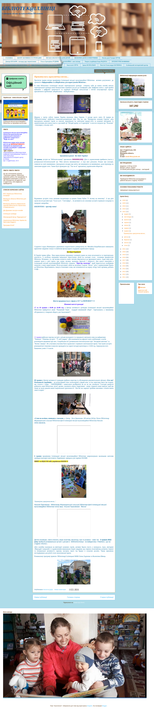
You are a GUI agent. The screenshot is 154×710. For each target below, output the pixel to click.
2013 (124, 271)
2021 (124, 249)
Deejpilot (89, 706)
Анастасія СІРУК (72, 65)
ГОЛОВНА (9, 58)
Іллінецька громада (9, 214)
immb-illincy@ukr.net (132, 156)
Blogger (104, 706)
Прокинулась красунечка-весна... (51, 76)
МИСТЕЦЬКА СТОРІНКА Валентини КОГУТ (46, 65)
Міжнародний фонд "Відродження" (14, 217)
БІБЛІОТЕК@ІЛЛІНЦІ (28, 8)
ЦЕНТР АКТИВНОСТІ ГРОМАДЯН (29, 58)
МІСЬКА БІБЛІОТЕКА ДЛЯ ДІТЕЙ (58, 58)
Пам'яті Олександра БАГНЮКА (111, 65)
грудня (126, 214)
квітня (126, 237)
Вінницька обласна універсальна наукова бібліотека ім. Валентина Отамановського (14, 205)
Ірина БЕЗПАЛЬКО (89, 65)
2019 (124, 254)
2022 (124, 211)
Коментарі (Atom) (79, 602)
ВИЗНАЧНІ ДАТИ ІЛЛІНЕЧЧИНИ (86, 58)
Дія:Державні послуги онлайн (13, 210)
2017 (124, 260)
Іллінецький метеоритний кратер (137, 65)
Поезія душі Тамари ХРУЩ (111, 58)
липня (126, 225)
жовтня (126, 220)
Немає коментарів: (60, 589)
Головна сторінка (73, 597)
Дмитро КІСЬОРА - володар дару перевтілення (20, 61)
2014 (124, 268)
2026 (124, 200)
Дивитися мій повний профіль (143, 291)
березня (127, 240)
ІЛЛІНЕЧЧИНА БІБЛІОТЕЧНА (16, 65)
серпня (126, 222)
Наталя (142, 287)
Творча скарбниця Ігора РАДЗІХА (96, 61)
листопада (127, 217)
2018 (124, 257)
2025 (124, 203)
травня (126, 231)
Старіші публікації (106, 597)
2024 (124, 206)
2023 (124, 209)
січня (126, 245)
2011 (124, 277)
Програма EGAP (8, 225)
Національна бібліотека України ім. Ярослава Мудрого (15, 221)
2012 (124, 274)
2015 (124, 266)
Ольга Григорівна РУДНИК (50, 61)
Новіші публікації (40, 597)
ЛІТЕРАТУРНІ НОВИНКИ (120, 61)
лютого (126, 242)
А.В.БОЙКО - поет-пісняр (71, 61)
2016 (124, 263)
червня (126, 228)
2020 (124, 252)
